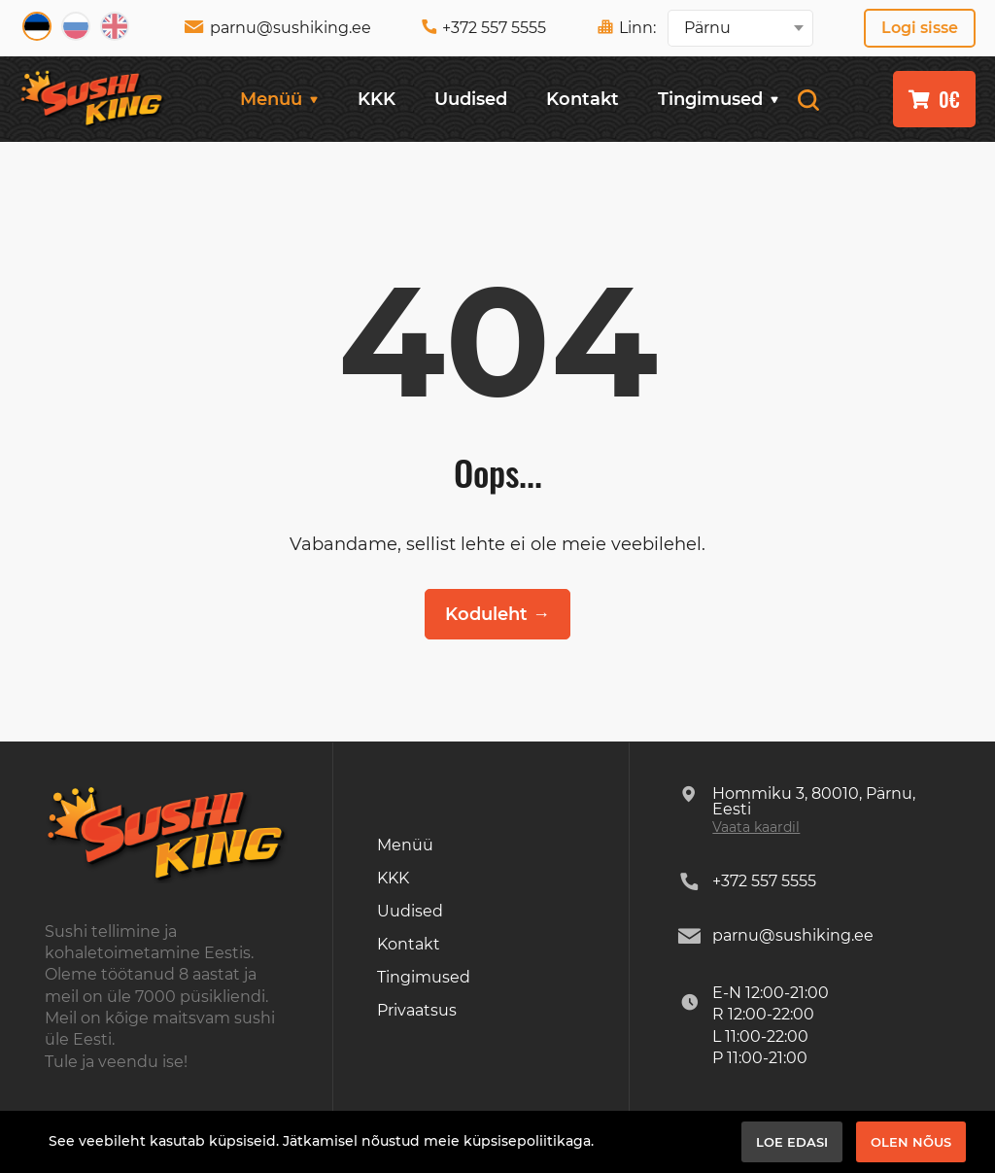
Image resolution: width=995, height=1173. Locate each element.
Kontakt (582, 99)
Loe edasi (792, 1142)
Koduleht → (497, 614)
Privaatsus (417, 1010)
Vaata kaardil (756, 827)
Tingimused (718, 99)
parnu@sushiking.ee (277, 27)
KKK (376, 99)
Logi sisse (919, 27)
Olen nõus (911, 1142)
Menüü (279, 99)
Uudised (470, 99)
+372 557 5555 (484, 27)
